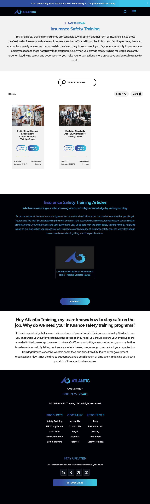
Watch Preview (33, 148)
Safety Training (54, 421)
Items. (12, 94)
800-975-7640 (75, 394)
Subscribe (75, 482)
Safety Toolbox (95, 441)
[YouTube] (86, 472)
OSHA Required (54, 436)
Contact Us (75, 426)
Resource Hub (95, 426)
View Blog (75, 301)
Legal (75, 431)
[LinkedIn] (63, 472)
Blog (95, 421)
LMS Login (95, 436)
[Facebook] (71, 472)
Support (75, 436)
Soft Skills (54, 431)
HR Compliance (54, 426)
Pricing (95, 431)
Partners (75, 441)
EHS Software (54, 441)
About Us (75, 421)
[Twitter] (79, 472)
